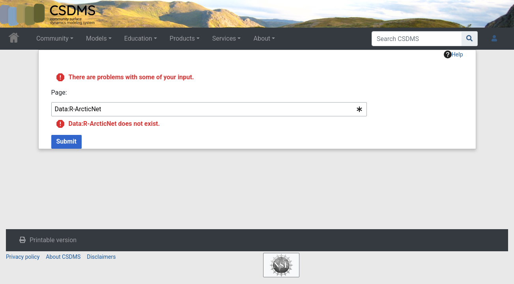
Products (182, 38)
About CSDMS (63, 257)
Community (52, 38)
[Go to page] (470, 38)
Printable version (53, 240)
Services (224, 38)
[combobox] (209, 109)
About (261, 38)
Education (138, 38)
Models (96, 38)
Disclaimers (101, 257)
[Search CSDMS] (417, 38)
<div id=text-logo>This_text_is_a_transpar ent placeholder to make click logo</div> (12, 14)
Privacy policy (22, 257)
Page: (59, 92)
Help (453, 54)
